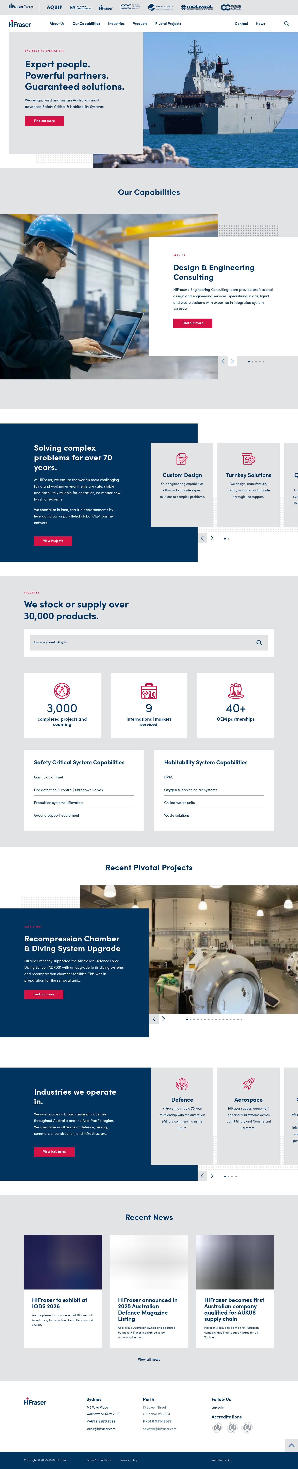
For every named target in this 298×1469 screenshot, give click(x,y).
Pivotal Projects (168, 24)
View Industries (54, 1152)
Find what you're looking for (56, 642)
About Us (57, 24)
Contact (241, 24)
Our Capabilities (86, 24)
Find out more (44, 121)
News (260, 24)
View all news (149, 1360)
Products (140, 24)
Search (286, 24)
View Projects (53, 541)
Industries (116, 24)
